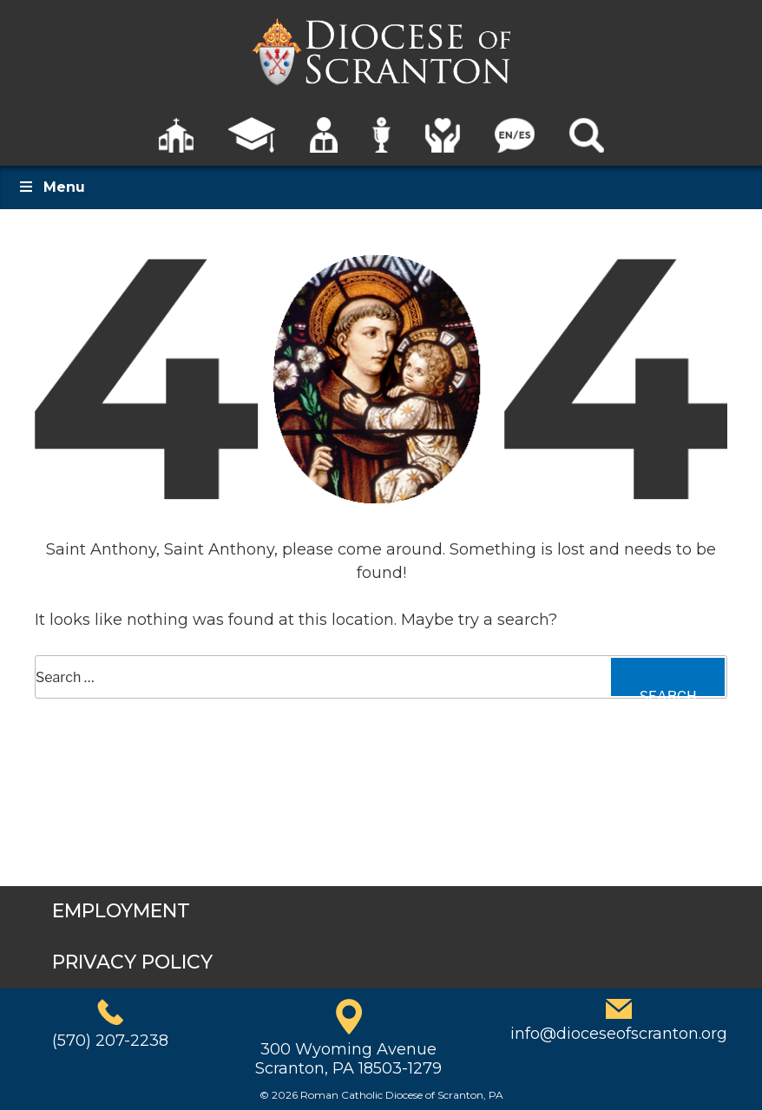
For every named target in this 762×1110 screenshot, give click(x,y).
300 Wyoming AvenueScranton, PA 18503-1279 (348, 1059)
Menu (51, 187)
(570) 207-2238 (110, 1040)
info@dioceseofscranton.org (618, 1033)
